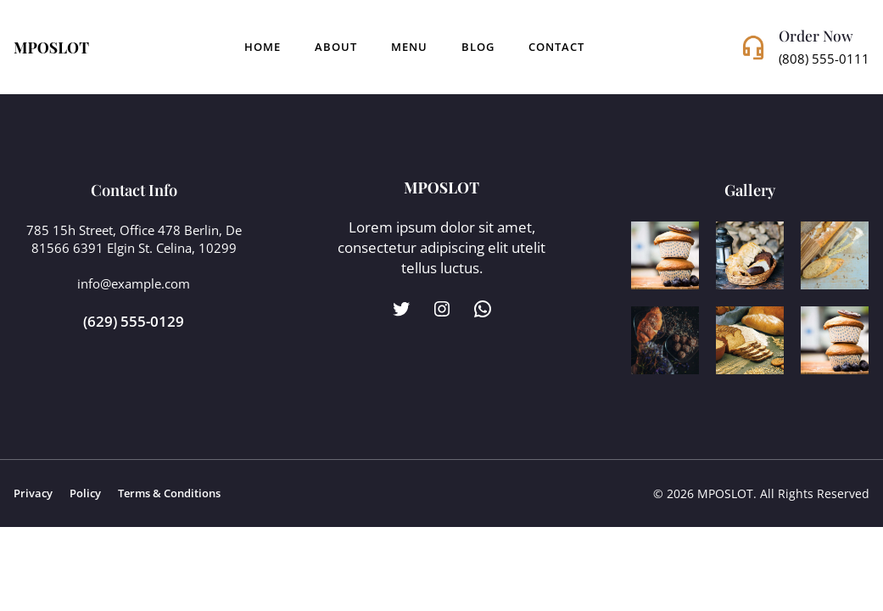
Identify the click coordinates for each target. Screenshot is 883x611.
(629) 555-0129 (133, 321)
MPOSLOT (51, 47)
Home (262, 47)
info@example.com (133, 283)
